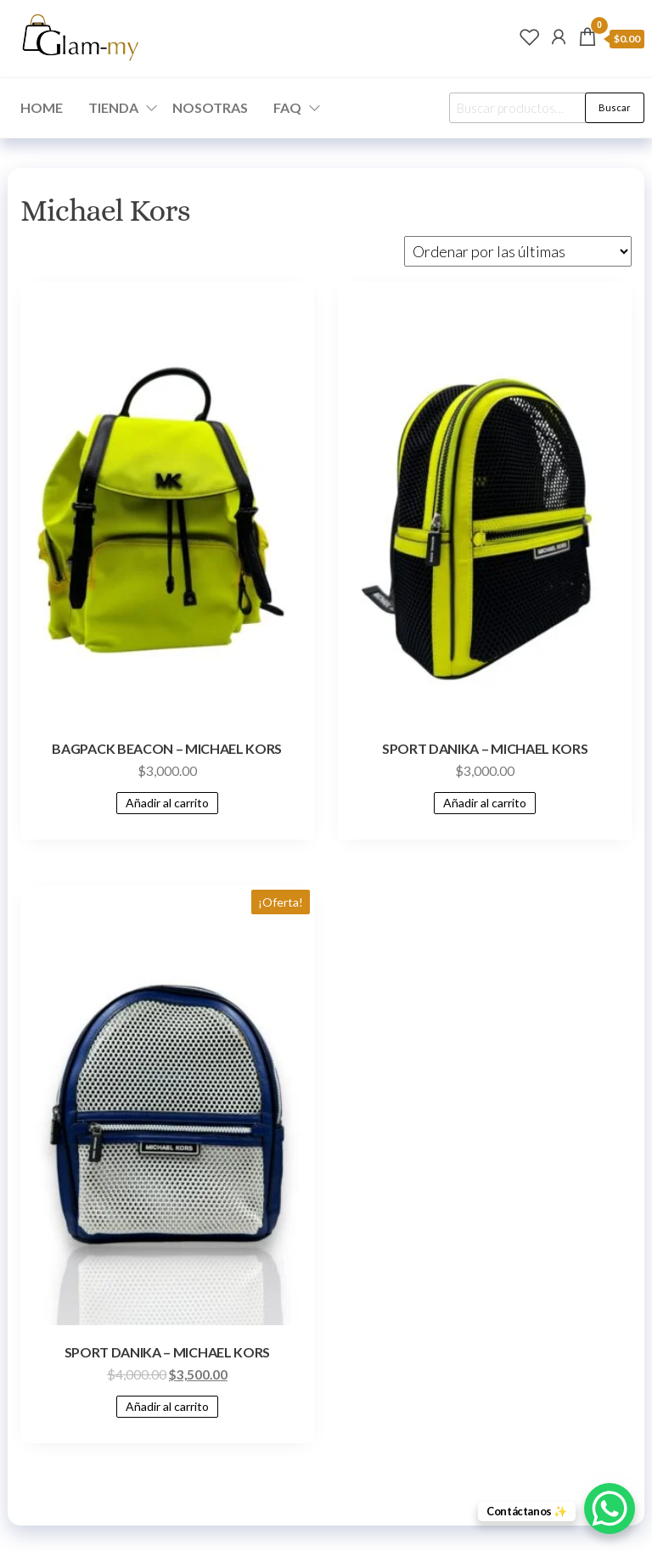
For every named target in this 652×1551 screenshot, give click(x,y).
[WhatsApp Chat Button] (609, 1508)
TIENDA (113, 107)
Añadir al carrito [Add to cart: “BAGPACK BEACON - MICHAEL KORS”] (167, 802)
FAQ (287, 107)
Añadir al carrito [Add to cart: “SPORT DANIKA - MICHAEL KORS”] (484, 802)
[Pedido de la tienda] (518, 251)
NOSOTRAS (210, 107)
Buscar (615, 107)
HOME (41, 107)
